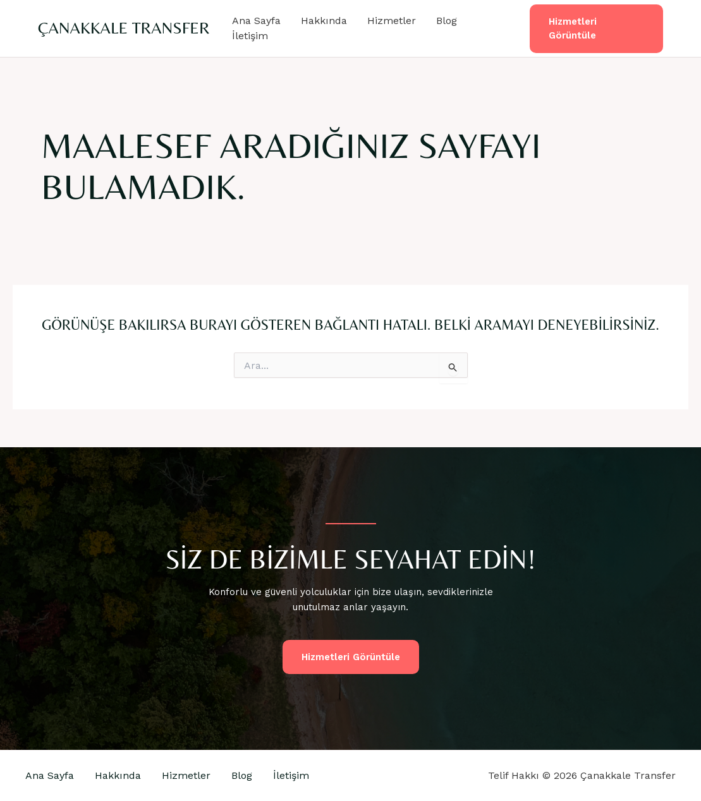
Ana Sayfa (256, 21)
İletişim (250, 36)
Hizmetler (391, 21)
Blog (446, 21)
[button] (596, 28)
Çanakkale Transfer (123, 27)
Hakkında (324, 21)
